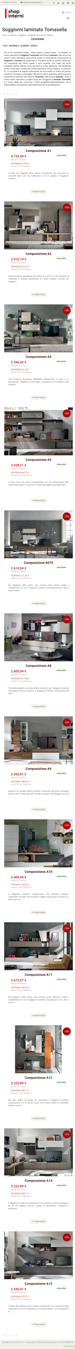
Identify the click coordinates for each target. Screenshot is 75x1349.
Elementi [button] (24, 46)
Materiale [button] (14, 46)
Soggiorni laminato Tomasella (40, 35)
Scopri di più (38, 191)
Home (4, 35)
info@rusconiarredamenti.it (31, 2)
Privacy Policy (69, 1346)
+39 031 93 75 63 (9, 2)
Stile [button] (5, 46)
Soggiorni (22, 35)
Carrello (66, 12)
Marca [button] (34, 46)
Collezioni (13, 35)
